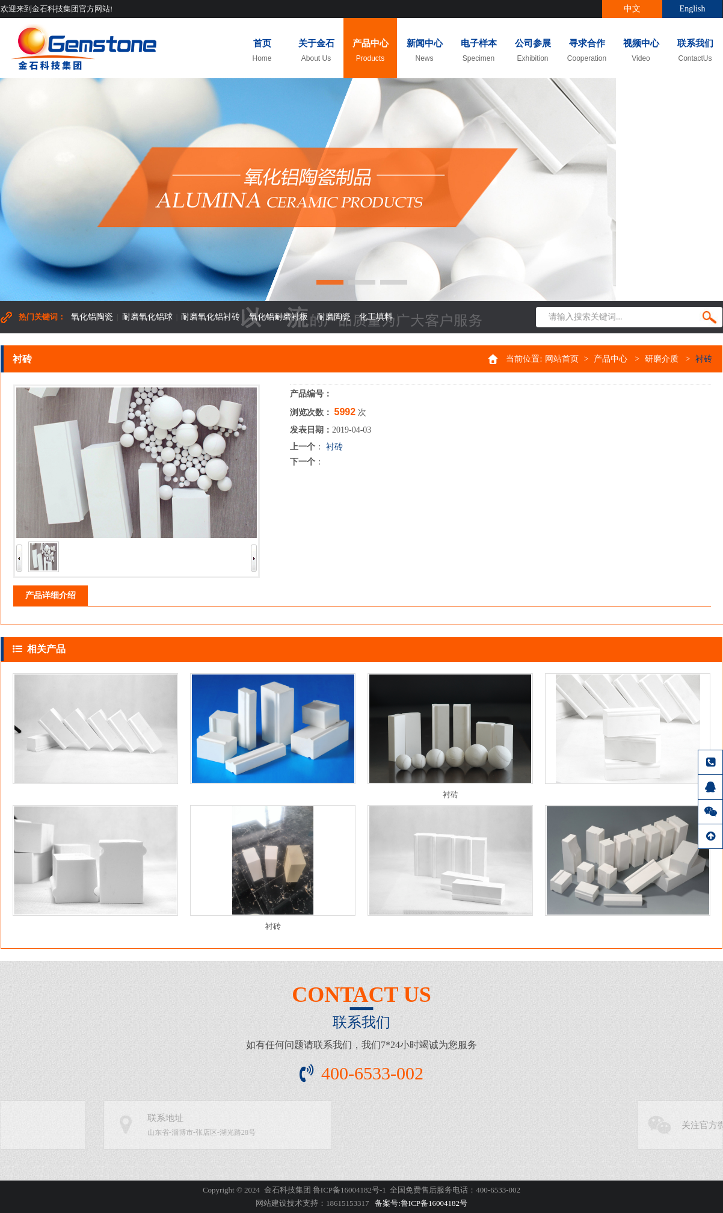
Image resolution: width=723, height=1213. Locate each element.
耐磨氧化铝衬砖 (210, 316)
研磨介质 (661, 358)
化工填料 (376, 316)
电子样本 (478, 51)
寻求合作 (587, 51)
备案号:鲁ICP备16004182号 (421, 1203)
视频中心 (641, 51)
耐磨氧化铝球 (147, 316)
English (693, 8)
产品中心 (370, 51)
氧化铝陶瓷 (92, 316)
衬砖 (334, 446)
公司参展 (532, 51)
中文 (632, 8)
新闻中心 (424, 51)
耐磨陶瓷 (334, 316)
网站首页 (562, 358)
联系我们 (695, 51)
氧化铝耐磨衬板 (278, 316)
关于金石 (316, 51)
